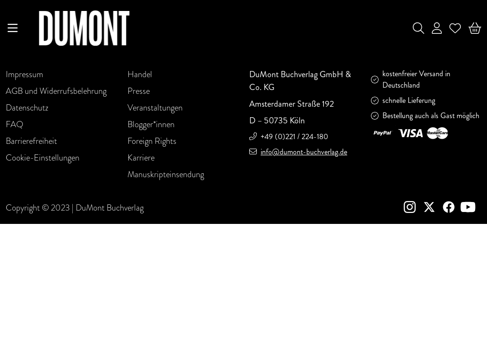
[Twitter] (433, 208)
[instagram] (413, 208)
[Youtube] (469, 208)
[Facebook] (450, 208)
